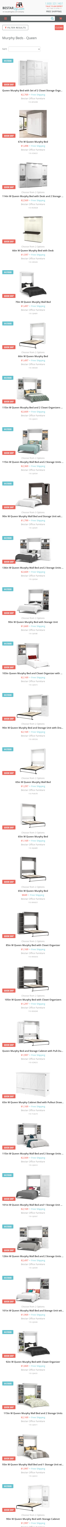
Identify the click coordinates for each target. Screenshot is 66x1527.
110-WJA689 (33, 848)
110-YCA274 (33, 1114)
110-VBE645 (33, 262)
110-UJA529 (33, 528)
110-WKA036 (33, 957)
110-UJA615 (33, 685)
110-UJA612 (33, 1476)
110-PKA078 (33, 793)
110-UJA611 (33, 1425)
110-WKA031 (33, 902)
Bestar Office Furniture (33, 98)
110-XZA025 (33, 1062)
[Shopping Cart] (60, 18)
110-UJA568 (33, 633)
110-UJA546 (33, 1322)
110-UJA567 (33, 1216)
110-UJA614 (33, 1165)
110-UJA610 (33, 1373)
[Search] (52, 18)
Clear (59, 27)
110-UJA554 (33, 473)
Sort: (4, 48)
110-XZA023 (33, 153)
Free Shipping (54, 11)
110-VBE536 (33, 739)
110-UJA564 (33, 579)
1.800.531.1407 (54, 3)
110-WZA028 (33, 208)
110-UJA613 (33, 419)
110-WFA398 (33, 102)
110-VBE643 (33, 368)
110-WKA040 (33, 1011)
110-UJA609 (33, 313)
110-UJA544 (33, 1268)
